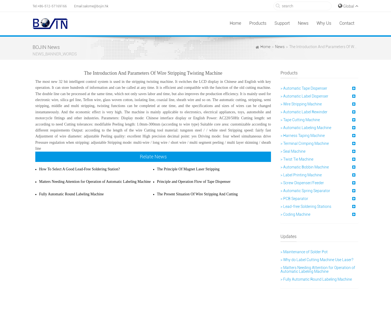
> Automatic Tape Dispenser (303, 88)
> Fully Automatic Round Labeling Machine (316, 279)
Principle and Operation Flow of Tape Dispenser (194, 182)
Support (282, 23)
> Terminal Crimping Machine (304, 143)
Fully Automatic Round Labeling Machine (71, 194)
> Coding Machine (295, 214)
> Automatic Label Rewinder (303, 112)
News (303, 23)
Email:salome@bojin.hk (91, 6)
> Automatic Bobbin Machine (304, 167)
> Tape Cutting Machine (300, 120)
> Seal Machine (292, 151)
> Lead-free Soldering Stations (305, 206)
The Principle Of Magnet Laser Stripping (188, 169)
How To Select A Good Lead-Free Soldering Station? (79, 169)
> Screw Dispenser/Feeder (302, 183)
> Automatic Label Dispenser (304, 96)
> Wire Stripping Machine (301, 104)
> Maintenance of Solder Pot (304, 252)
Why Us (324, 23)
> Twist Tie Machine (296, 159)
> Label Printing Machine (301, 175)
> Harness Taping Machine (302, 135)
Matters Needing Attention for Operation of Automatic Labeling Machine (95, 182)
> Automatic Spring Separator (305, 191)
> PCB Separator (294, 198)
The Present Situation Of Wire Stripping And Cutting (197, 194)
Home (235, 23)
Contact (346, 23)
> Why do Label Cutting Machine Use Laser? (316, 260)
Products (257, 23)
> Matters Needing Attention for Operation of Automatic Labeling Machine (317, 269)
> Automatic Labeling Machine (305, 128)
